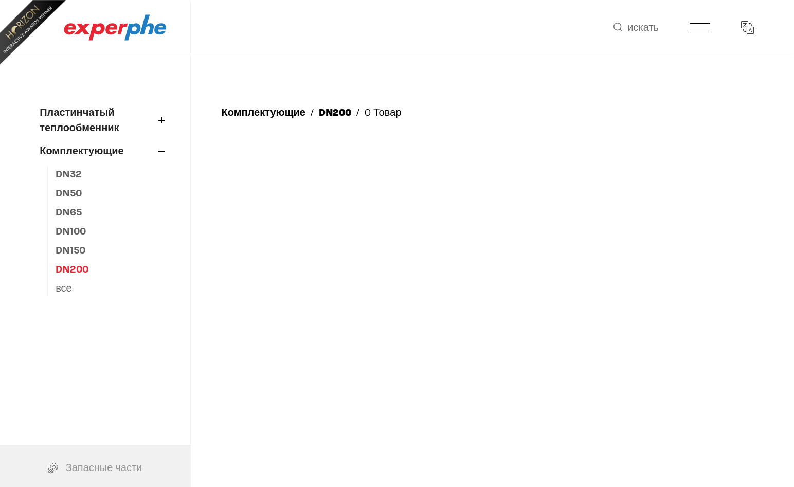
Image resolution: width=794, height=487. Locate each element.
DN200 (72, 269)
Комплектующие (102, 151)
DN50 (69, 193)
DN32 (69, 174)
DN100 (71, 231)
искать (636, 27)
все (64, 288)
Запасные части (95, 461)
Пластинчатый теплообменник (102, 120)
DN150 (70, 250)
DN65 (69, 212)
